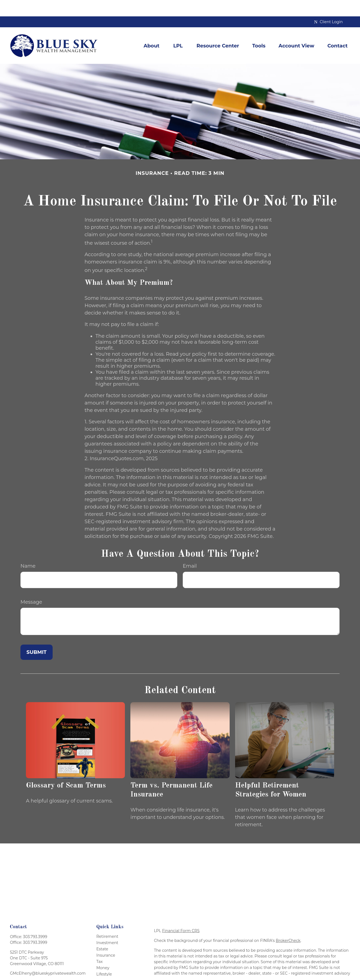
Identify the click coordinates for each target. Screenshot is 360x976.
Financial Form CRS (180, 914)
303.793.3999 (35, 920)
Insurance (105, 938)
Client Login (328, 5)
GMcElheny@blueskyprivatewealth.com (47, 956)
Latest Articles (109, 964)
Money (102, 951)
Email (190, 550)
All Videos (105, 970)
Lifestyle (104, 957)
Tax (99, 945)
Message (31, 586)
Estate (102, 932)
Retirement (107, 920)
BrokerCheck (288, 924)
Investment (107, 926)
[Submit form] (36, 635)
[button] (151, 29)
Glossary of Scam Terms (66, 769)
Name (27, 550)
